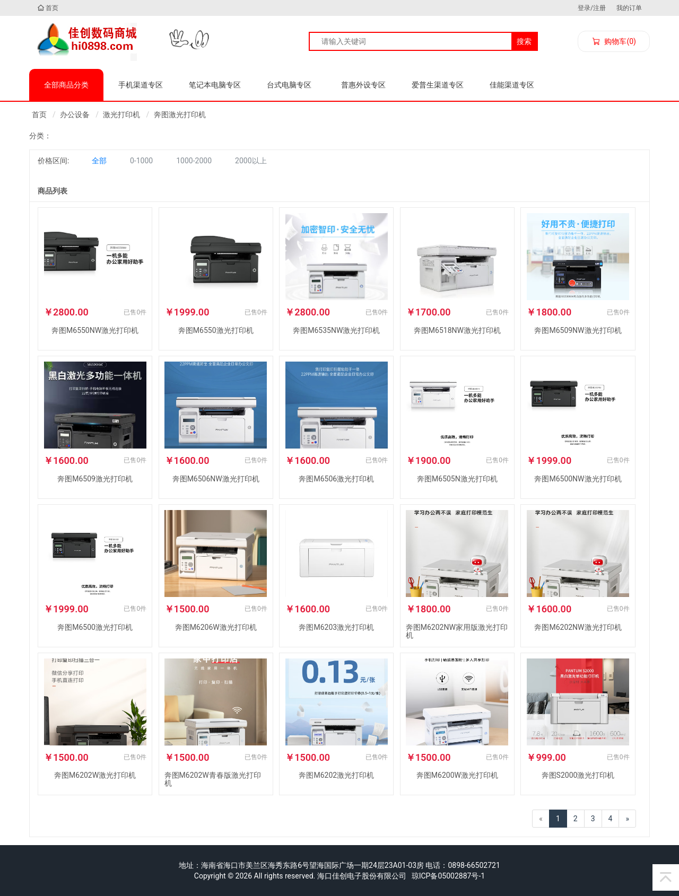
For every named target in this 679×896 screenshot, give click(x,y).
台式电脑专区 (289, 85)
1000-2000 (194, 160)
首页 (47, 8)
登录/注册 (592, 8)
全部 (99, 160)
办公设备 (75, 114)
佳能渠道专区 (512, 85)
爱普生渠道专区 (438, 85)
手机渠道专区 (140, 85)
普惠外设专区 (363, 85)
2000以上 (250, 160)
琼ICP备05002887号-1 (448, 876)
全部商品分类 (66, 85)
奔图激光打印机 (180, 114)
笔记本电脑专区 (215, 85)
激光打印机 (121, 114)
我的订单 (629, 8)
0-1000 (141, 160)
